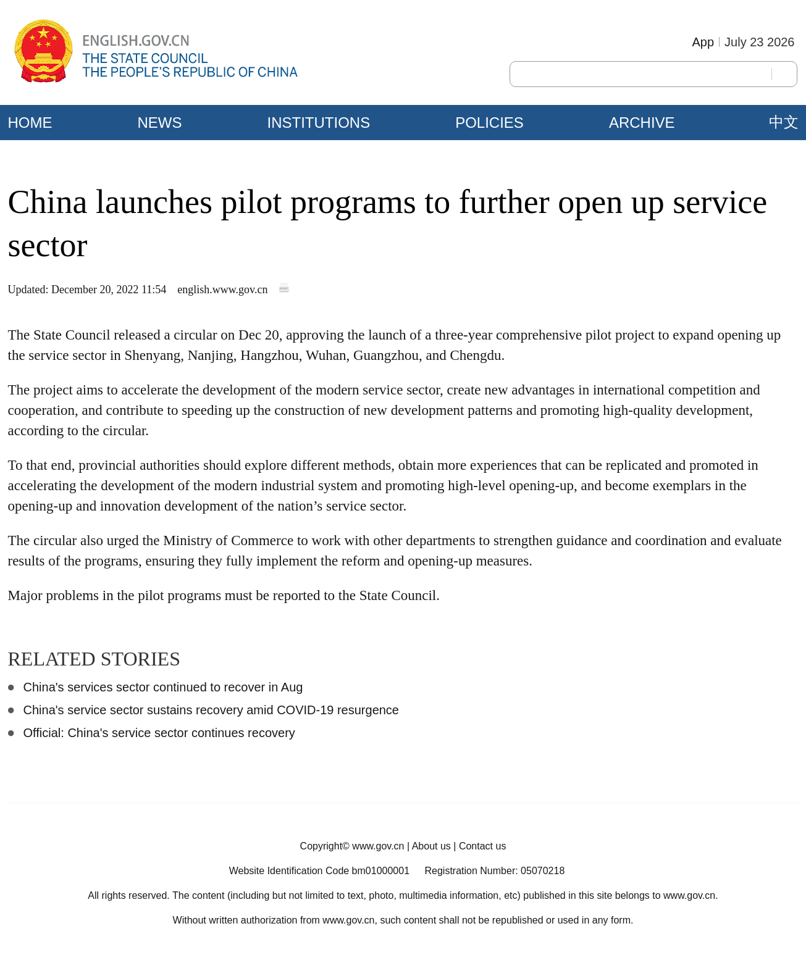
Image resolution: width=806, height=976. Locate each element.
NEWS (160, 122)
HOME (30, 122)
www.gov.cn (378, 846)
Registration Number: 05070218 (494, 870)
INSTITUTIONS (319, 122)
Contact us (482, 846)
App (703, 42)
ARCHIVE (642, 122)
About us (431, 846)
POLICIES (489, 122)
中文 (784, 122)
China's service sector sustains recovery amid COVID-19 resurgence (211, 710)
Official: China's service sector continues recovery (159, 733)
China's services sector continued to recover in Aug (163, 687)
